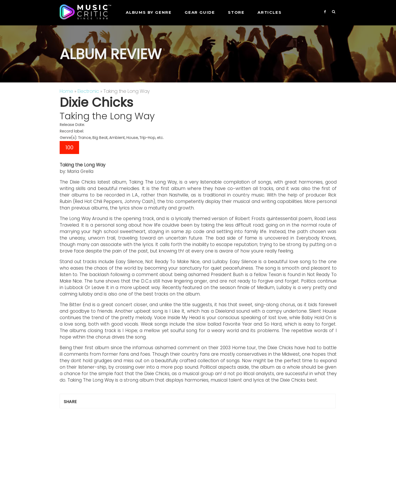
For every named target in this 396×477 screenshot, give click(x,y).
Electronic (88, 91)
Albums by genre (149, 12)
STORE (236, 12)
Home (66, 91)
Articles (269, 12)
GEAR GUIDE (200, 12)
